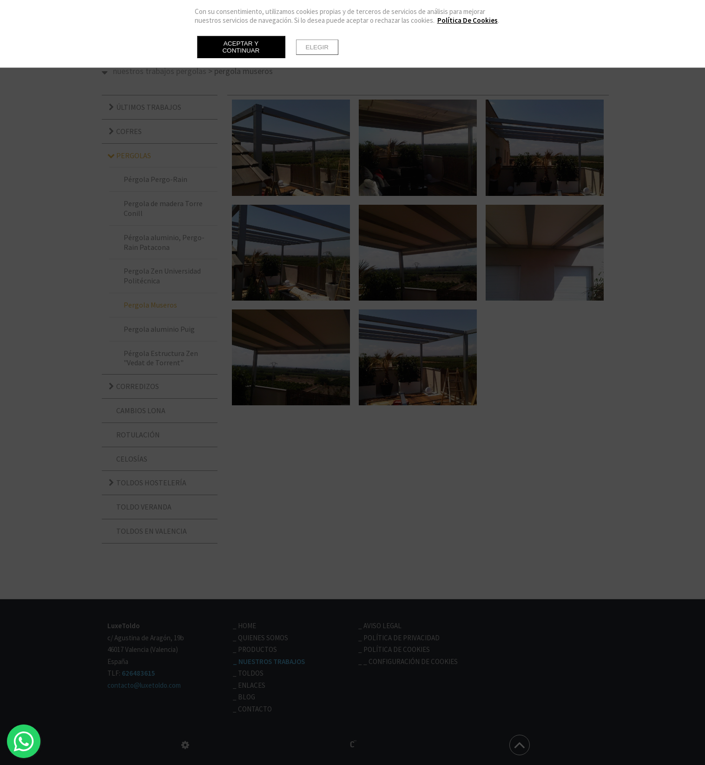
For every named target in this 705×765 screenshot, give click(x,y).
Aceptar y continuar (240, 47)
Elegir (317, 47)
